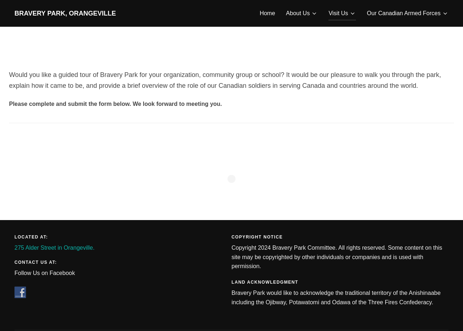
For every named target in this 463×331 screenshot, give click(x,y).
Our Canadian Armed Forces (408, 13)
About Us (302, 13)
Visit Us (342, 13)
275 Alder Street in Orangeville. (54, 248)
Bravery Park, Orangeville (65, 13)
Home (267, 13)
